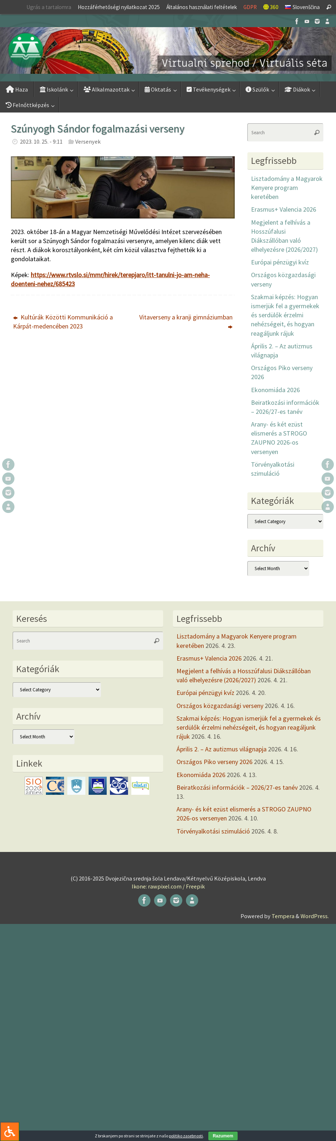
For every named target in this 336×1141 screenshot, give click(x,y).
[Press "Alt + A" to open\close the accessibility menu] (9, 1131)
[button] (168, 50)
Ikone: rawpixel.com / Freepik (168, 886)
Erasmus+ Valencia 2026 (283, 209)
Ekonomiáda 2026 (275, 390)
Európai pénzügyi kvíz (280, 262)
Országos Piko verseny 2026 (214, 762)
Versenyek (88, 141)
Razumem (223, 1135)
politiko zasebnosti (186, 1135)
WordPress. (315, 916)
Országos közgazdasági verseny (219, 705)
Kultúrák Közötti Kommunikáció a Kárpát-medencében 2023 (63, 321)
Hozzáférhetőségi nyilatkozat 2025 (119, 7)
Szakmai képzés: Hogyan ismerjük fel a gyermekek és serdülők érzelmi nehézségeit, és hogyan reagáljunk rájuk (285, 315)
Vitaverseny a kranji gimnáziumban (186, 321)
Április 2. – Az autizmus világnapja (221, 749)
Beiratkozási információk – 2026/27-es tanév (237, 787)
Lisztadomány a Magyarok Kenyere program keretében (287, 187)
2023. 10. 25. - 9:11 (41, 141)
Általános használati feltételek (201, 7)
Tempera (283, 916)
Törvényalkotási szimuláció (213, 831)
